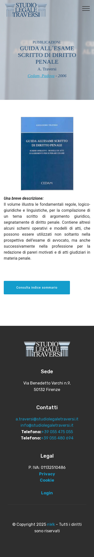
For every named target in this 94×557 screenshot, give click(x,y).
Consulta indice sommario (36, 287)
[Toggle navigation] (86, 8)
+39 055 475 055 (57, 431)
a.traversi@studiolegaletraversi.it (47, 419)
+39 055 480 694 (57, 438)
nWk (51, 524)
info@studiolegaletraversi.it (47, 425)
